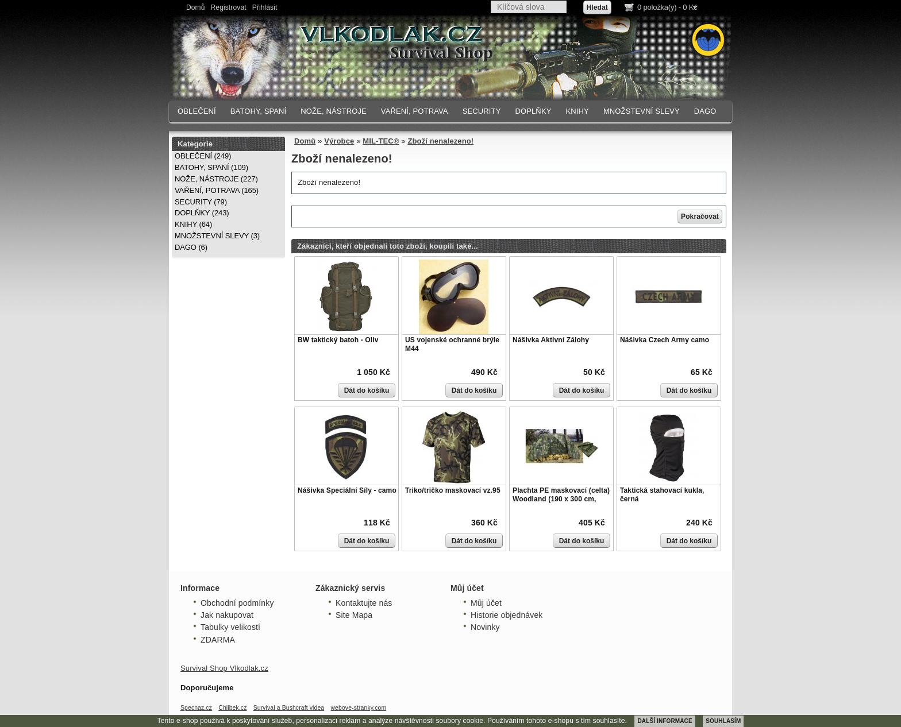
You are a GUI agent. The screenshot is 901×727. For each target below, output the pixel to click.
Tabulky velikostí (230, 627)
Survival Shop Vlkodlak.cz (224, 668)
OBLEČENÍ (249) (203, 156)
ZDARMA (218, 639)
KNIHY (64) (193, 224)
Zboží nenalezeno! (440, 141)
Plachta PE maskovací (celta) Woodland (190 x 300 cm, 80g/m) (561, 499)
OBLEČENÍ (197, 111)
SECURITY (482, 111)
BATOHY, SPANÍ (258, 111)
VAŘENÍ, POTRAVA (414, 111)
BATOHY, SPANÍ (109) (211, 167)
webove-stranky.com (358, 708)
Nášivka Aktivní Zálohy (551, 340)
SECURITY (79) (201, 202)
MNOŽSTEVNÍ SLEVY (641, 111)
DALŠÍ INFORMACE (664, 721)
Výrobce (339, 141)
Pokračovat (700, 216)
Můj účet (486, 603)
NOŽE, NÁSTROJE (334, 111)
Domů (195, 7)
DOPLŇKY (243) (202, 212)
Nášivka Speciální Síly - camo (347, 490)
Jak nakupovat (227, 615)
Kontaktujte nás (364, 603)
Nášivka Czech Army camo (664, 340)
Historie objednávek (506, 615)
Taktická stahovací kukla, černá (662, 495)
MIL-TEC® (381, 141)
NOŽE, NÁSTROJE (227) (216, 179)
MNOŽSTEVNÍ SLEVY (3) (217, 235)
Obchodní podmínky (237, 603)
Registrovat (229, 7)
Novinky (485, 627)
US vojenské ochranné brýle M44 (452, 344)
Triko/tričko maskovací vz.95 (452, 490)
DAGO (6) (191, 247)
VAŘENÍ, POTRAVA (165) (217, 190)
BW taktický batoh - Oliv (338, 340)
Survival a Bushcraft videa (289, 708)
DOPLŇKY (533, 111)
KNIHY (576, 111)
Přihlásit (265, 7)
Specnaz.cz (196, 708)
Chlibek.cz (232, 708)
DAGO (705, 111)
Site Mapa (354, 615)
